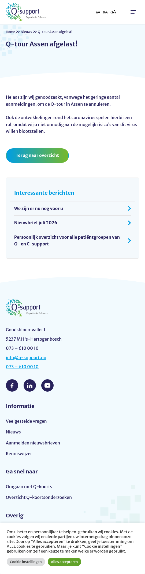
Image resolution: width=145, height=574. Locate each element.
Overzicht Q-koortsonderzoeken (39, 497)
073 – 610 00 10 (22, 366)
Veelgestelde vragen (26, 421)
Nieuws (26, 32)
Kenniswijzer (19, 453)
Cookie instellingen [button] (26, 562)
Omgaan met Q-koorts (29, 486)
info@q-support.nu (26, 357)
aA (98, 12)
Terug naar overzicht (37, 155)
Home (10, 32)
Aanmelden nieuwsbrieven (33, 443)
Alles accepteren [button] (64, 562)
